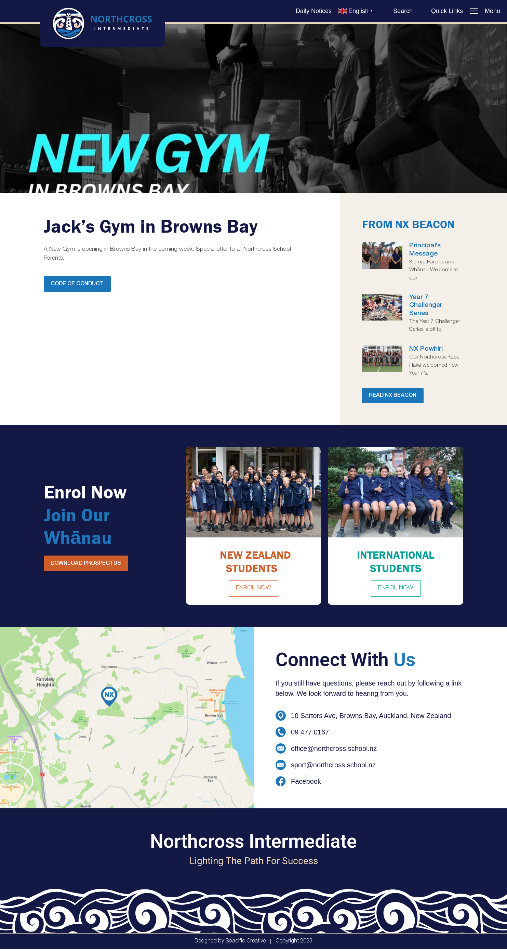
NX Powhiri (426, 349)
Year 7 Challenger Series (425, 305)
